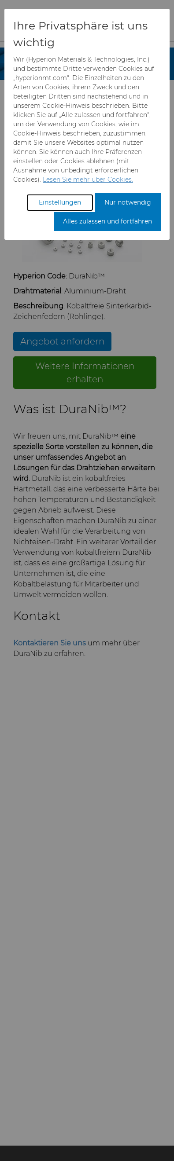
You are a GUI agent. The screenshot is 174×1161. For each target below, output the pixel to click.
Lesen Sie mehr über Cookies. (88, 179)
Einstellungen (60, 202)
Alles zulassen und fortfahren (107, 221)
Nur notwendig (127, 202)
